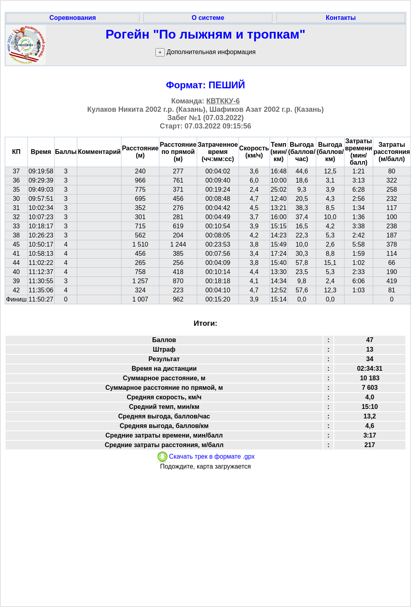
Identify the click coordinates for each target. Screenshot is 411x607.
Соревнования (72, 17)
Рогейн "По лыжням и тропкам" (205, 34)
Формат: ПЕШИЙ (205, 85)
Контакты (341, 17)
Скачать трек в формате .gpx (205, 456)
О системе (208, 17)
